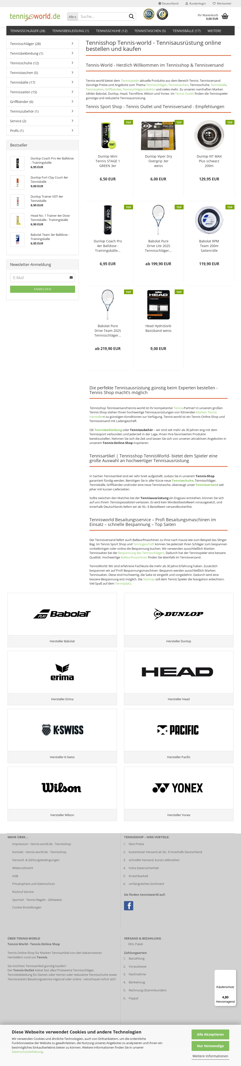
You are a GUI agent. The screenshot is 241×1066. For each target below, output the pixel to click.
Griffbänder (113, 89)
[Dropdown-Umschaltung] (72, 16)
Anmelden (42, 289)
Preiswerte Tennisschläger (75, 988)
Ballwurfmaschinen (134, 557)
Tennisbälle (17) (187, 30)
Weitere (214, 30)
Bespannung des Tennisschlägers (141, 553)
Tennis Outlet (184, 93)
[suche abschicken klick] (131, 16)
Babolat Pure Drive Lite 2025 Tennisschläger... (158, 246)
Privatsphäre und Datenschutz (33, 902)
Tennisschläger (156, 85)
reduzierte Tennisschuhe (91, 992)
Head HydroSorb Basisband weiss (158, 328)
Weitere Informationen (210, 1056)
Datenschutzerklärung (27, 1052)
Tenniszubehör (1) (24, 111)
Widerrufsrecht (22, 886)
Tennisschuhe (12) (111, 30)
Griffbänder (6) (21, 101)
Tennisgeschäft (143, 544)
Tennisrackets (17, 997)
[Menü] (233, 972)
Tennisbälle (218, 85)
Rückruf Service (23, 910)
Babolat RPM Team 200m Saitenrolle (209, 246)
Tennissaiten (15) (23, 92)
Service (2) (18, 121)
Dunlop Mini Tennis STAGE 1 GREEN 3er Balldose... (108, 161)
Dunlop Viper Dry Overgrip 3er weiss (158, 161)
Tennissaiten (95, 89)
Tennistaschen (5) (150, 30)
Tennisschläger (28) (27, 30)
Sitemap (149, 579)
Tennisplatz (123, 583)
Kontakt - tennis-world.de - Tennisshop (39, 870)
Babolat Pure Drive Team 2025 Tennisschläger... (107, 331)
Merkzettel (222, 3)
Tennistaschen (178, 85)
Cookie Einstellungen (26, 925)
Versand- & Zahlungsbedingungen (36, 878)
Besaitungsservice (40, 997)
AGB (15, 894)
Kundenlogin (195, 3)
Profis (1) (17, 130)
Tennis (178, 408)
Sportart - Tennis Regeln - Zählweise (37, 918)
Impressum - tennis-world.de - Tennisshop (41, 862)
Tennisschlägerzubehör (139, 89)
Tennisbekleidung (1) (70, 30)
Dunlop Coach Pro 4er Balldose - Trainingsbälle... (108, 246)
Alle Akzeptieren (210, 1034)
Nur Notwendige (210, 1046)
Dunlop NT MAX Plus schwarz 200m (209, 161)
